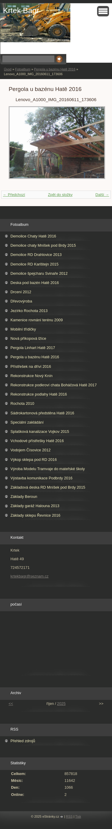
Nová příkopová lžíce (28, 338)
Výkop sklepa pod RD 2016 (33, 459)
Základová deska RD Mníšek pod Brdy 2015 (47, 487)
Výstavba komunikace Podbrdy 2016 (41, 478)
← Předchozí (14, 194)
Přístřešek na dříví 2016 (30, 366)
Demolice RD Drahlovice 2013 (36, 254)
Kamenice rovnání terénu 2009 (36, 320)
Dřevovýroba (21, 301)
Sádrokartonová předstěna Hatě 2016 (42, 413)
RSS (69, 816)
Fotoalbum (22, 69)
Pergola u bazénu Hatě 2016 (54, 69)
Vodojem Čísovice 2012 (30, 450)
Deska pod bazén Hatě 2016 (34, 282)
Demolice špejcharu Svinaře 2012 (38, 273)
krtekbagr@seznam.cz (29, 576)
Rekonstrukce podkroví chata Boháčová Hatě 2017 (53, 385)
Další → (102, 194)
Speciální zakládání (27, 422)
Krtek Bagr (21, 10)
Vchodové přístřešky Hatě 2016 (37, 441)
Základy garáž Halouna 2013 (34, 506)
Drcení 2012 (20, 292)
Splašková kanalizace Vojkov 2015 (39, 431)
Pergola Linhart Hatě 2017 (32, 347)
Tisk (78, 816)
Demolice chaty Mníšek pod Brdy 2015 (43, 245)
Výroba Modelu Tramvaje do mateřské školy (47, 469)
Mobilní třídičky (23, 329)
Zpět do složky (60, 194)
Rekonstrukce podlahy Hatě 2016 (38, 394)
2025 (61, 703)
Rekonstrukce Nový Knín (31, 375)
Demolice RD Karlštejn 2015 (34, 264)
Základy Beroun (23, 496)
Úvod (7, 69)
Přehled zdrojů (22, 741)
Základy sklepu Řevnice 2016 (35, 515)
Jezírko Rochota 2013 (29, 310)
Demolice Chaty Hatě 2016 (33, 236)
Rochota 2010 (22, 403)
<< (11, 703)
